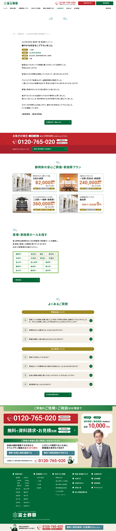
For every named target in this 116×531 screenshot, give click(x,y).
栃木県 (27, 502)
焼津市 (18, 492)
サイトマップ (98, 487)
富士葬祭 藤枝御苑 (35, 53)
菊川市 (26, 495)
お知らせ (78, 478)
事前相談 (97, 483)
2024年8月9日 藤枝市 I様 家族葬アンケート (38, 34)
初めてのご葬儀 (60, 474)
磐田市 (26, 499)
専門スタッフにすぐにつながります (68, 3)
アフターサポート (61, 495)
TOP (14, 34)
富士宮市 (26, 489)
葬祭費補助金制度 (61, 488)
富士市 (18, 489)
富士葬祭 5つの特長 (62, 481)
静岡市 (18, 477)
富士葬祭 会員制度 (61, 484)
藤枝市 (26, 492)
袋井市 (18, 502)
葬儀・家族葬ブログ (81, 474)
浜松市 (26, 477)
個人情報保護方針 (81, 492)
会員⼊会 (78, 487)
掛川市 (18, 499)
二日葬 (39, 484)
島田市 (18, 495)
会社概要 (97, 478)
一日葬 (39, 481)
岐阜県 (27, 506)
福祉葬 (39, 488)
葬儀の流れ (59, 477)
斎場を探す (19, 474)
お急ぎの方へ (79, 483)
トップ (5, 8)
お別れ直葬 (40, 477)
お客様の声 (21, 34)
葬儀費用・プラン (41, 474)
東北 (18, 506)
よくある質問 (59, 491)
